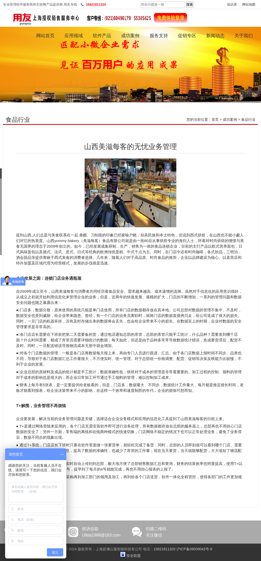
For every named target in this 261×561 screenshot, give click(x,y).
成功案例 (130, 35)
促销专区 (187, 35)
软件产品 (102, 35)
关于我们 (243, 35)
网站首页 (45, 35)
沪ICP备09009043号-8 (194, 549)
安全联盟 (133, 556)
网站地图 (248, 4)
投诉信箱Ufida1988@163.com (101, 532)
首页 (215, 119)
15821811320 (165, 549)
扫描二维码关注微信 (156, 532)
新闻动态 (215, 35)
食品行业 (248, 119)
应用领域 (73, 35)
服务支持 (159, 35)
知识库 (232, 4)
